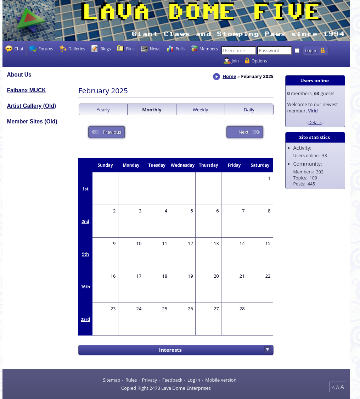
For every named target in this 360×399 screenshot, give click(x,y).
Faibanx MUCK (26, 90)
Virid (313, 110)
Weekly (200, 109)
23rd (85, 319)
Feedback (172, 380)
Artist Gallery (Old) (31, 106)
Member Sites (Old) (32, 121)
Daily (249, 109)
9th (85, 254)
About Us (19, 75)
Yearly (103, 109)
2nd (85, 221)
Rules (131, 380)
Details (314, 122)
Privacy (149, 380)
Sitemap (111, 380)
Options (259, 60)
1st (85, 189)
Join (235, 60)
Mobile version (220, 380)
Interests (170, 350)
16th (85, 286)
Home (229, 76)
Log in (193, 380)
